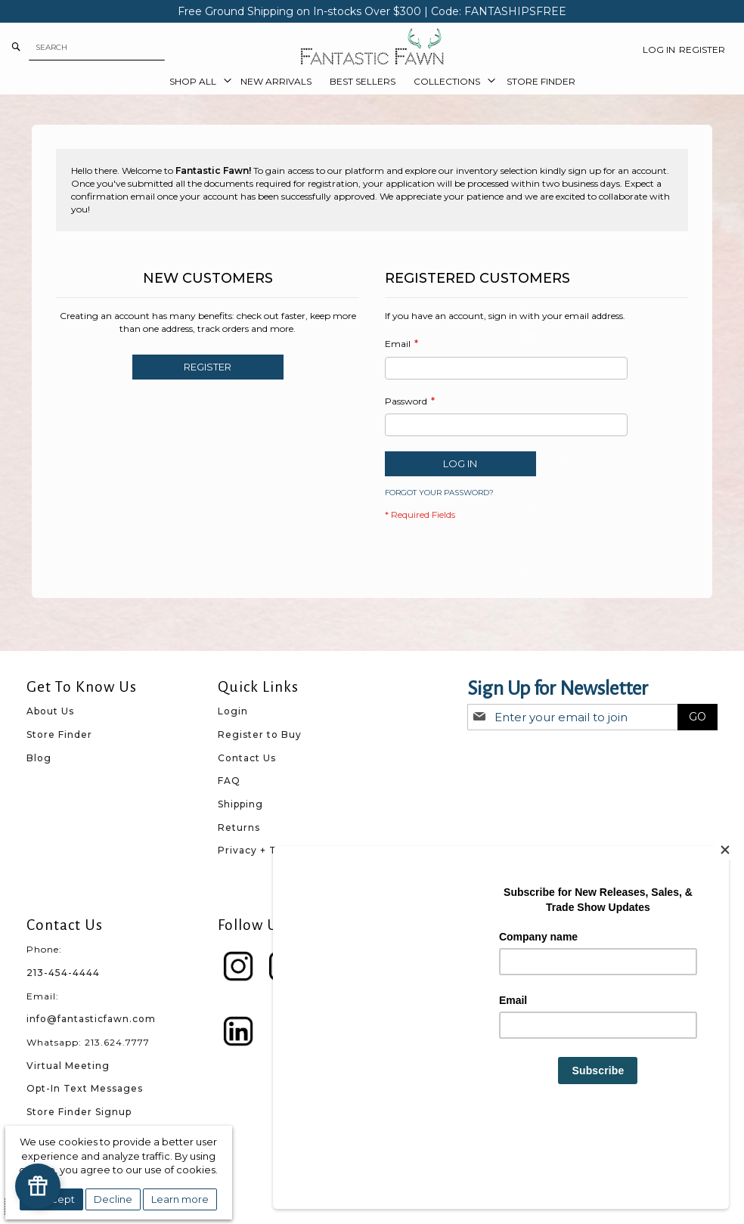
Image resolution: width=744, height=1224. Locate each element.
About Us (50, 711)
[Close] (725, 930)
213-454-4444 (63, 972)
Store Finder (59, 734)
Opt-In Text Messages (84, 1088)
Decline (113, 1199)
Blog (38, 758)
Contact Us (247, 758)
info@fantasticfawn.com (91, 1018)
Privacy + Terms (260, 850)
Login (233, 711)
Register (702, 49)
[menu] (372, 81)
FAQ (229, 780)
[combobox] (97, 47)
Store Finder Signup (79, 1111)
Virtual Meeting (68, 1065)
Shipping (240, 804)
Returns (239, 827)
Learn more (180, 1199)
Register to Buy (260, 734)
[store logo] (372, 47)
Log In (659, 49)
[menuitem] (195, 81)
